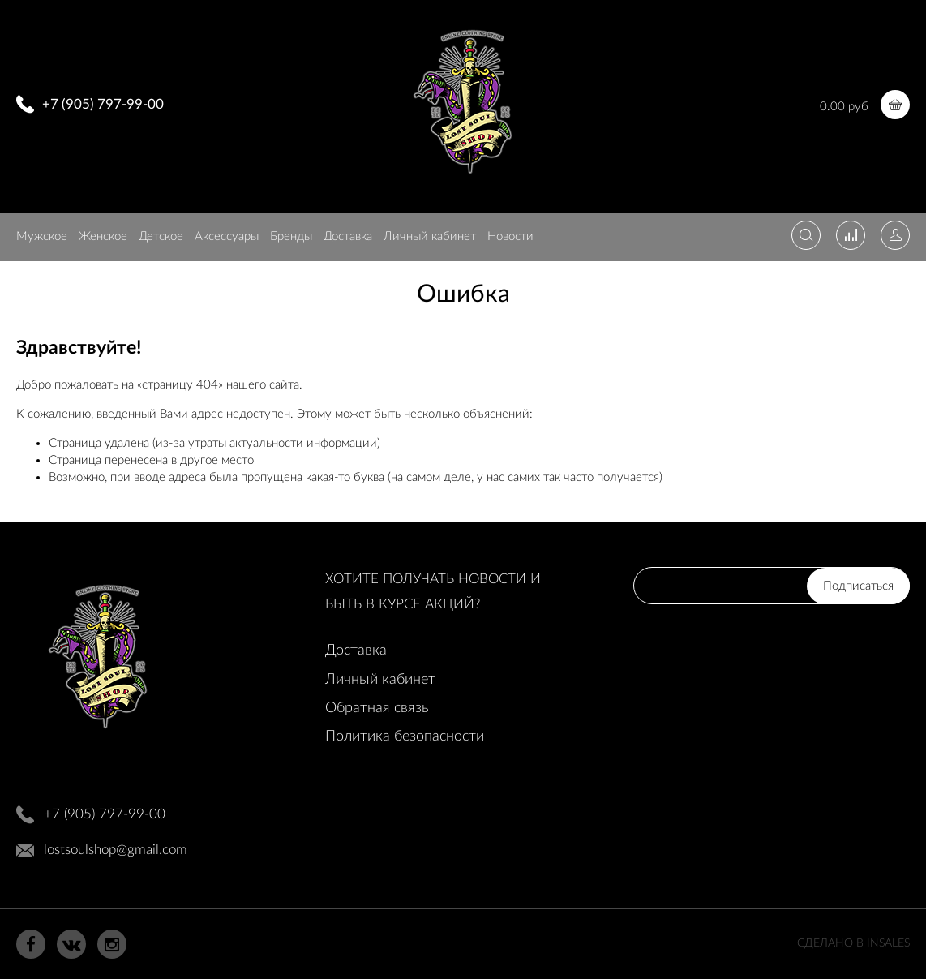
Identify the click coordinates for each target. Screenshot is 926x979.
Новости (510, 236)
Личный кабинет (430, 236)
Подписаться (858, 586)
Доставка (348, 236)
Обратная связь (376, 708)
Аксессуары (227, 236)
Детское (161, 236)
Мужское (41, 236)
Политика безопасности (404, 736)
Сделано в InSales (853, 943)
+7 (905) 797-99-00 (103, 104)
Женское (103, 236)
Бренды (291, 236)
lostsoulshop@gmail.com (115, 850)
